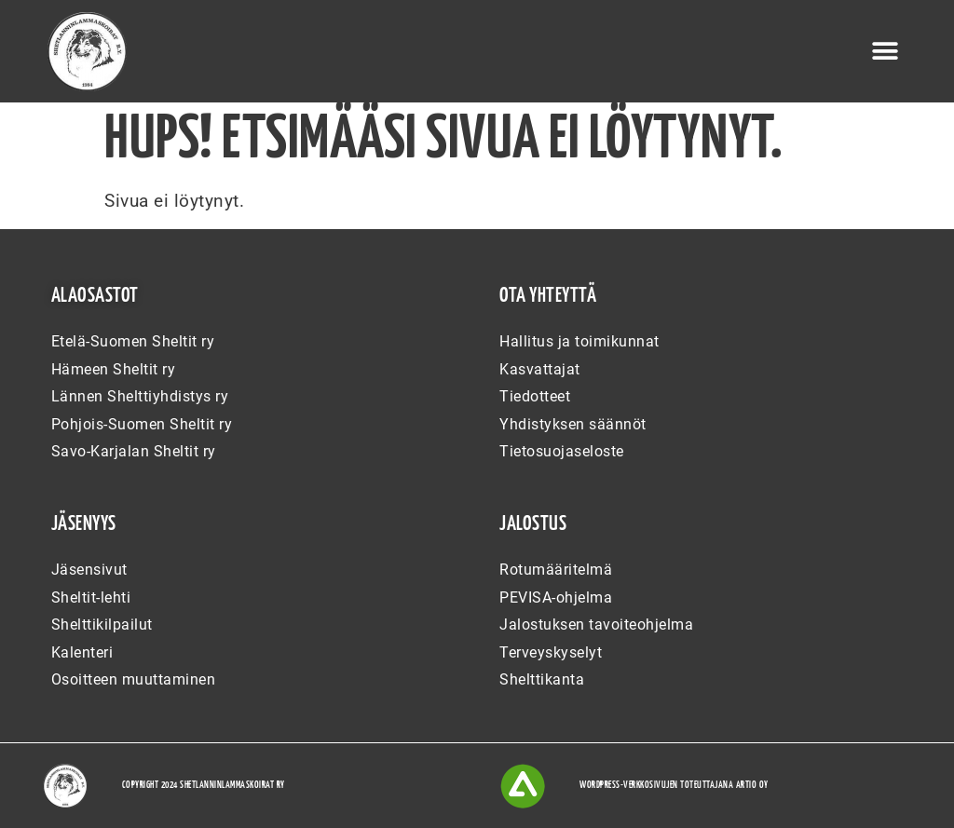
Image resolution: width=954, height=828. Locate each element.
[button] (885, 52)
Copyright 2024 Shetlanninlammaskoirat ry (203, 785)
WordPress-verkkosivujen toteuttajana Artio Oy (674, 785)
